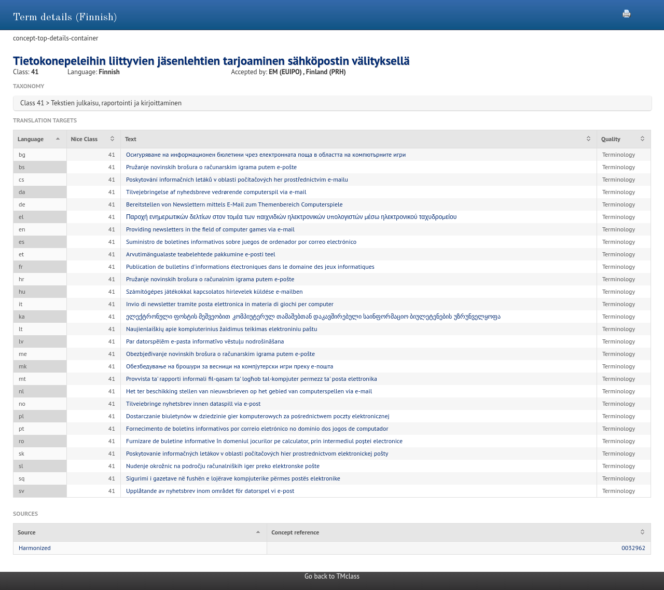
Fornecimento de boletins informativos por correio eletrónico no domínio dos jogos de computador (257, 428)
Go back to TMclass (332, 576)
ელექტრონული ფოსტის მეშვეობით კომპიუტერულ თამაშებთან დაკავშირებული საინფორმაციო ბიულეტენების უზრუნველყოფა (313, 316)
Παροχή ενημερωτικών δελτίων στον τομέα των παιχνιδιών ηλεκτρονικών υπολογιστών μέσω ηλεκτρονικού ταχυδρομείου (291, 217)
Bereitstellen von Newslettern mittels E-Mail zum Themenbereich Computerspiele (234, 204)
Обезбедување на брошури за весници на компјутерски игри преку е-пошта (229, 366)
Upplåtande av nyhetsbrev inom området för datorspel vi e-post (210, 491)
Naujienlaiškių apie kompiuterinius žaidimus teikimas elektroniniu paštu (221, 329)
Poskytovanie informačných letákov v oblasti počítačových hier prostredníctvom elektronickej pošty (257, 453)
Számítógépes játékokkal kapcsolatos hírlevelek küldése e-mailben (214, 291)
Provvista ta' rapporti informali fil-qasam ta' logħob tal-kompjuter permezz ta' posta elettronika (251, 378)
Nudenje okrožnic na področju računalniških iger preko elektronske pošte (223, 466)
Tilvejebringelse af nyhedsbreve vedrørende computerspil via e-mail (216, 192)
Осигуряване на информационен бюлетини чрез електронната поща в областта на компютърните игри (266, 154)
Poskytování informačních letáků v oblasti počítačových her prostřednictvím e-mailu (237, 179)
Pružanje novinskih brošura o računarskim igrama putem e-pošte (211, 167)
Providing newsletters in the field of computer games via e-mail (210, 229)
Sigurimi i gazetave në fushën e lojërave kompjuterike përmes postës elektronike (233, 478)
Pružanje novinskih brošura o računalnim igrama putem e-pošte (210, 279)
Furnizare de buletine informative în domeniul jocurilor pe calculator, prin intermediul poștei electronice (264, 441)
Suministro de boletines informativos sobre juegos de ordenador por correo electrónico (241, 241)
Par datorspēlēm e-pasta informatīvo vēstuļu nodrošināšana (205, 341)
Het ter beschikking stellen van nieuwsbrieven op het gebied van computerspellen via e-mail (249, 391)
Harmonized (35, 548)
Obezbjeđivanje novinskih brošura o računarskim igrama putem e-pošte (220, 354)
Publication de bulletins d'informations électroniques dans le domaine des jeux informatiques (250, 266)
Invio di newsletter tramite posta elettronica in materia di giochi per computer (230, 304)
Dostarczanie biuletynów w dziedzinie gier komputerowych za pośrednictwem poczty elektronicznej (258, 416)
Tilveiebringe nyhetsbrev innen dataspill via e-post (193, 403)
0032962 (633, 548)
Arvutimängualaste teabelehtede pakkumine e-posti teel (200, 254)
